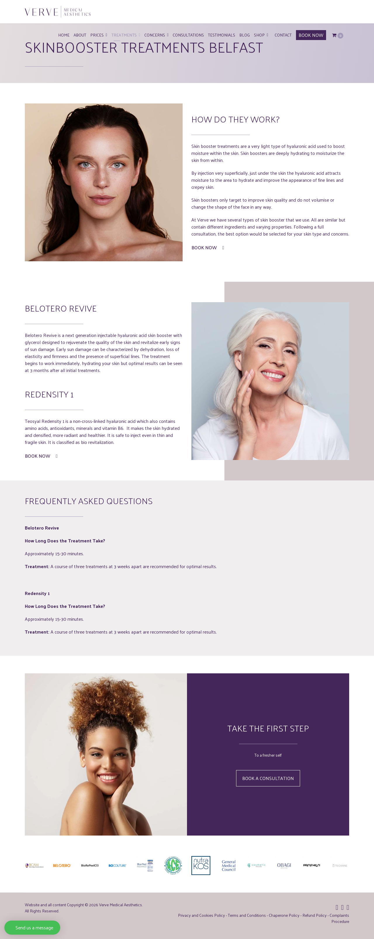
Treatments (124, 35)
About (80, 35)
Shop (259, 35)
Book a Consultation (268, 778)
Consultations (188, 35)
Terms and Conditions (247, 915)
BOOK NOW (311, 35)
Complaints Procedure (339, 918)
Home (64, 35)
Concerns (154, 35)
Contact (283, 35)
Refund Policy (314, 915)
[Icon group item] (337, 907)
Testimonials (221, 35)
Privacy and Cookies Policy (201, 915)
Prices (97, 35)
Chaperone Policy (284, 915)
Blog (244, 35)
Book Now (208, 247)
